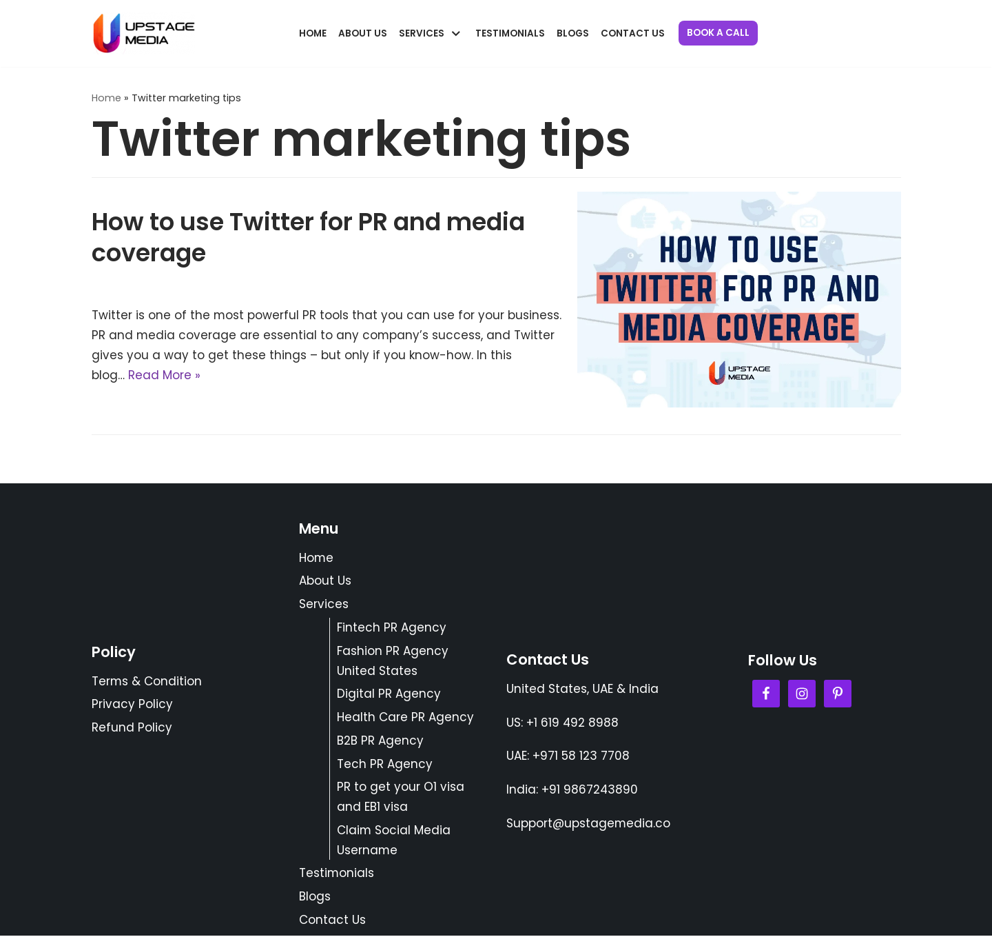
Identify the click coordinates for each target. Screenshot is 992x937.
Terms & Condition (147, 682)
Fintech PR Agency (391, 628)
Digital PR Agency (389, 694)
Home (313, 33)
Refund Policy (132, 729)
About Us (362, 33)
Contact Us (633, 33)
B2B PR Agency (380, 741)
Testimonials (510, 33)
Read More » (164, 375)
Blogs (573, 33)
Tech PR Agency (385, 764)
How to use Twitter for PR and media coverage (308, 237)
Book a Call (718, 32)
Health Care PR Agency (405, 717)
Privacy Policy (132, 705)
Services (324, 604)
